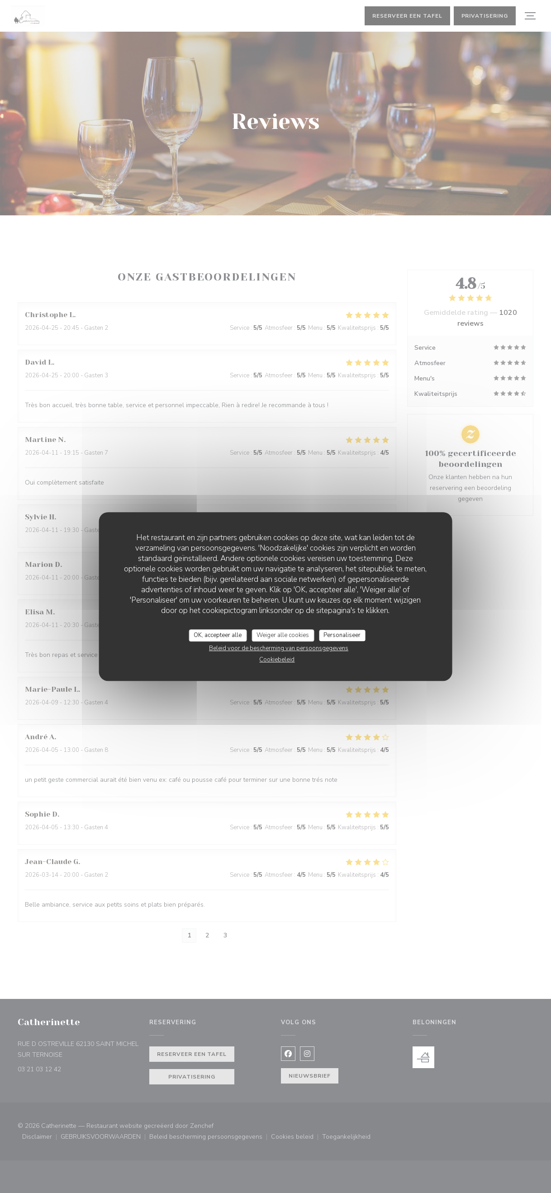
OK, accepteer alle (218, 635)
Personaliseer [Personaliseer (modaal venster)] (342, 635)
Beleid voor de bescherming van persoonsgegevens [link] (278, 648)
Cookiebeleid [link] (276, 660)
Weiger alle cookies (282, 635)
